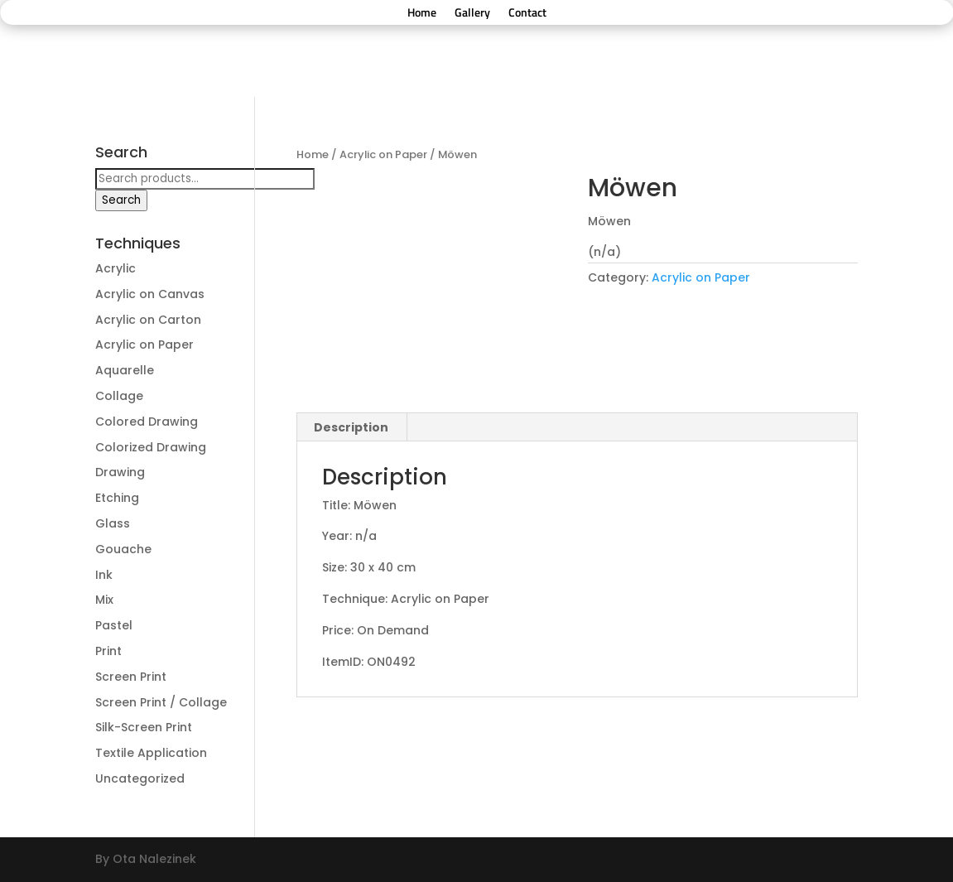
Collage (119, 396)
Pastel (113, 625)
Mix (104, 599)
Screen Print (130, 676)
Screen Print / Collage (161, 702)
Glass (112, 523)
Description (351, 427)
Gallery (472, 14)
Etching (117, 497)
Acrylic (115, 268)
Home (421, 14)
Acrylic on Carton (148, 319)
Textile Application (151, 753)
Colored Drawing (146, 421)
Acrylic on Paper (383, 154)
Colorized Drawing (150, 447)
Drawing (120, 472)
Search (121, 200)
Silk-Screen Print (143, 727)
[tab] (351, 427)
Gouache (123, 549)
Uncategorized (140, 778)
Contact (527, 14)
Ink (104, 574)
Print (108, 651)
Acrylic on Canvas (150, 294)
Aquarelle (124, 370)
